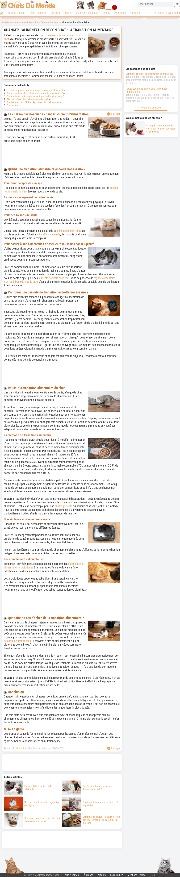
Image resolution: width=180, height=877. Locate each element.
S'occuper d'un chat (61, 12)
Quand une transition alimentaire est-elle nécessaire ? (34, 93)
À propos (88, 875)
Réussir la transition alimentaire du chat (27, 99)
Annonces (120, 12)
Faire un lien (116, 875)
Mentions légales (136, 875)
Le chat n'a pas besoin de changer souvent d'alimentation (36, 90)
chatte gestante (63, 506)
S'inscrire (160, 12)
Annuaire (135, 12)
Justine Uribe (19, 748)
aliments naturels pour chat (53, 278)
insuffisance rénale (49, 234)
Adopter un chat (16, 12)
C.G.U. (153, 875)
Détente (106, 12)
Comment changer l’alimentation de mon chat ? (150, 73)
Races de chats (37, 12)
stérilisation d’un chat (68, 230)
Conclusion (12, 105)
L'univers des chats (87, 12)
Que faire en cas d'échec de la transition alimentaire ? (34, 102)
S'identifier (174, 12)
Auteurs (102, 875)
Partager (113, 114)
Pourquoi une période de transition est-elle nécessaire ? (35, 96)
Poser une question (151, 107)
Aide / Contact (72, 875)
